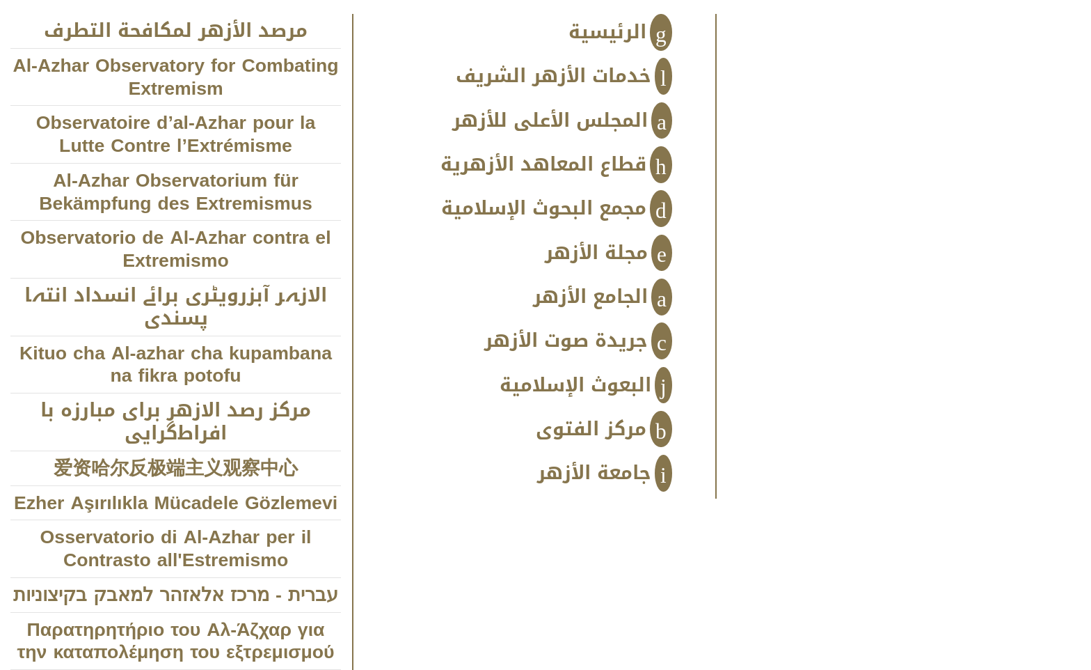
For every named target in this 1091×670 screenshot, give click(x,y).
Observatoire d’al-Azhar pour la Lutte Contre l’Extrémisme (176, 134)
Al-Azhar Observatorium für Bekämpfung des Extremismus (175, 192)
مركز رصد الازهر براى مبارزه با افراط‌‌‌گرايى (175, 422)
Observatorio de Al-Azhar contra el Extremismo (175, 249)
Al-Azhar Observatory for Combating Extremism (175, 77)
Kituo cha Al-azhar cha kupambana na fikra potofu (175, 365)
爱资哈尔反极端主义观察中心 (176, 468)
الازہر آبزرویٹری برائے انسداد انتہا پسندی (175, 307)
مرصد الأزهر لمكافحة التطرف (176, 31)
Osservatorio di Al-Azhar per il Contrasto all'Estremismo (176, 548)
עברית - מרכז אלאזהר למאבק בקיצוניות (175, 595)
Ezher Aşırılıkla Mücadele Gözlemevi (175, 503)
